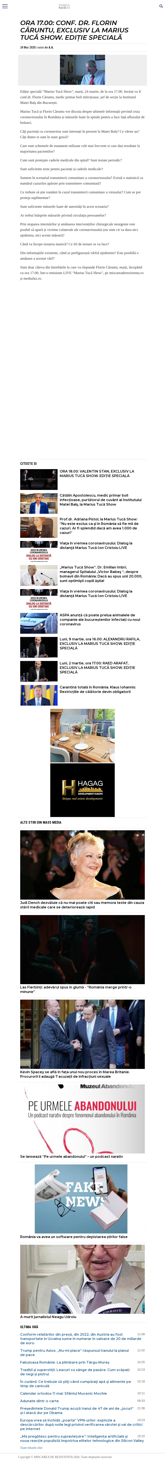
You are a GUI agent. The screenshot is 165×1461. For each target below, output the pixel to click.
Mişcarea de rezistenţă (83, 6)
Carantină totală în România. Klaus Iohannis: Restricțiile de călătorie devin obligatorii (98, 689)
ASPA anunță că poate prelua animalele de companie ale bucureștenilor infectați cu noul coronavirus (100, 619)
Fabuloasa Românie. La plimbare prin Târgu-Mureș (64, 1362)
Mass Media (52, 822)
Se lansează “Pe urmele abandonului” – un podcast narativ (71, 1157)
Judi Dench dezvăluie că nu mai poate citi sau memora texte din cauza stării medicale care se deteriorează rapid (82, 905)
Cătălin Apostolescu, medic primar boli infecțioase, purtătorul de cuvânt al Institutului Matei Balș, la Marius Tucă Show (101, 499)
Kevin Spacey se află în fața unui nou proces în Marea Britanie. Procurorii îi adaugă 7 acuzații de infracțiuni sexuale (75, 1074)
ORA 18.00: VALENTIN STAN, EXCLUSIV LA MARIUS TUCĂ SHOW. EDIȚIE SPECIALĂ (97, 473)
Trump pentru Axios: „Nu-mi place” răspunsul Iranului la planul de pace (74, 1353)
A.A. (51, 47)
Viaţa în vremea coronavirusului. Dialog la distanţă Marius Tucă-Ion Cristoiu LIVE (96, 545)
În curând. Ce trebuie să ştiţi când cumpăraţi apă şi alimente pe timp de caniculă (75, 1384)
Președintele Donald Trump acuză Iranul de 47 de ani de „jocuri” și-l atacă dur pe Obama (77, 1410)
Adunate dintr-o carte (40, 1401)
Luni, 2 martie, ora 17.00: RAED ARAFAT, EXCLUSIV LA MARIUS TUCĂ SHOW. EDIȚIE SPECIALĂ (97, 667)
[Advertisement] (82, 428)
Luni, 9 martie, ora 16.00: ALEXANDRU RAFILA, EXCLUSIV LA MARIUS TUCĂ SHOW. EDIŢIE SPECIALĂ (100, 643)
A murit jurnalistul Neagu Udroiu (48, 1317)
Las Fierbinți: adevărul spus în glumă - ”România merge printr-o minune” (75, 989)
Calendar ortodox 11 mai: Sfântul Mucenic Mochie (63, 1393)
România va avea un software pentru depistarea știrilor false (74, 1237)
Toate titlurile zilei (31, 1447)
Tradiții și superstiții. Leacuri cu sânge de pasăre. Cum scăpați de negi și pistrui (75, 1372)
